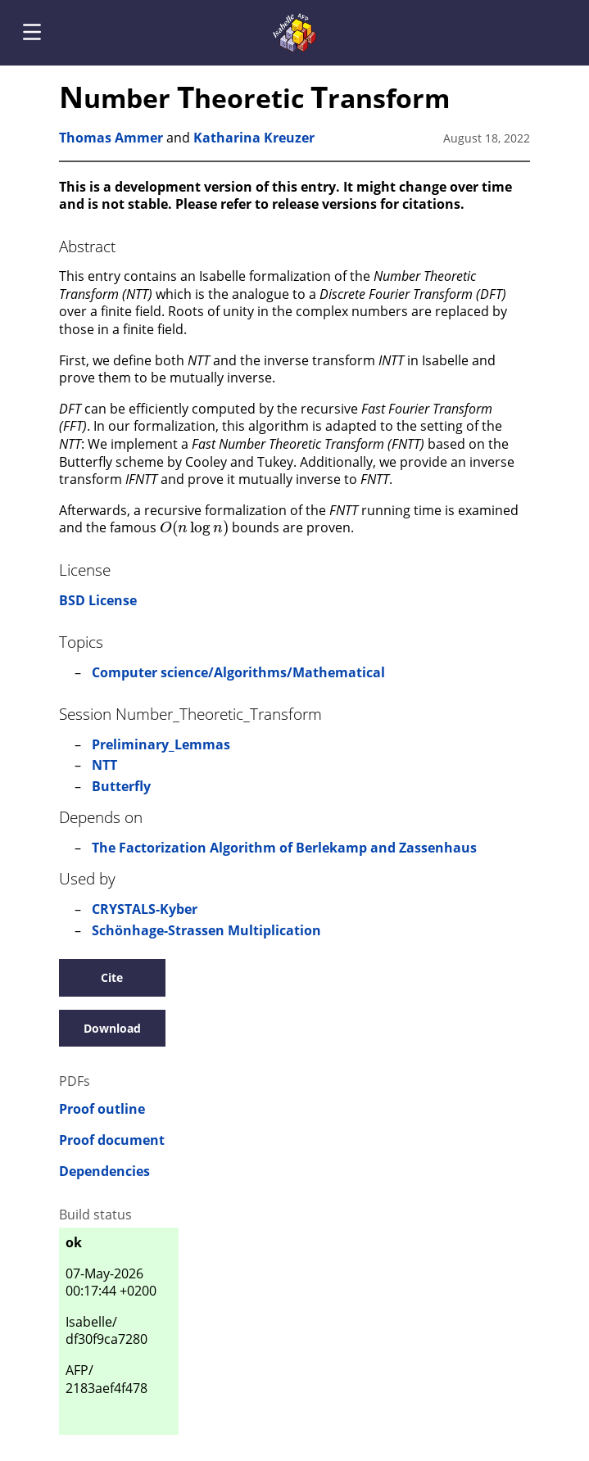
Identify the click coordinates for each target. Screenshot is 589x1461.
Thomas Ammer (111, 138)
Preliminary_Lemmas (161, 744)
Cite (112, 977)
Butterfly (121, 786)
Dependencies (104, 1171)
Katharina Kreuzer (254, 138)
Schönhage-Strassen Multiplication (206, 930)
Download (112, 1028)
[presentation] (194, 526)
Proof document (112, 1140)
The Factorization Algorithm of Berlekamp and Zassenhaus (284, 848)
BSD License (98, 600)
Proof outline (102, 1109)
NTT (104, 765)
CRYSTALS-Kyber (144, 909)
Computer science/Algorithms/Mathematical (238, 672)
